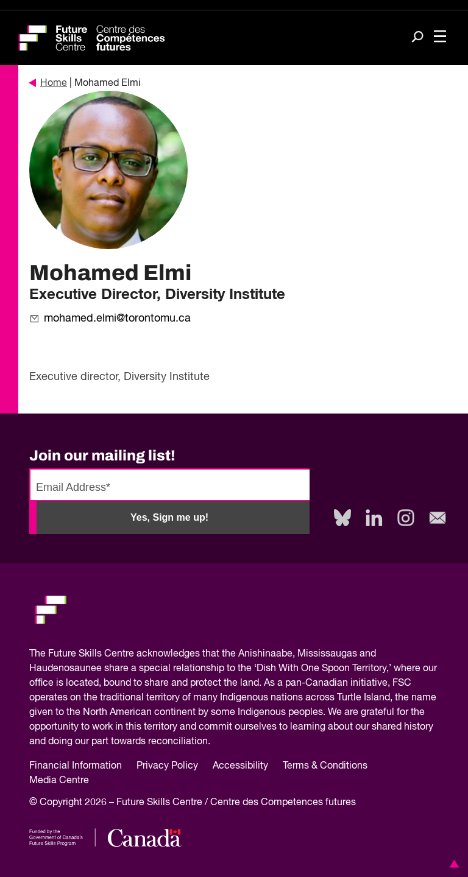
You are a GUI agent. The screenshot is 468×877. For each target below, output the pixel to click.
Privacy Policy (167, 766)
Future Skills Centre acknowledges (124, 654)
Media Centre (59, 781)
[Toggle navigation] (440, 37)
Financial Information (75, 766)
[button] (452, 863)
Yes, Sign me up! (169, 517)
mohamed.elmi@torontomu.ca (117, 318)
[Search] (417, 38)
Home (48, 83)
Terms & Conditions (325, 766)
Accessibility (240, 766)
